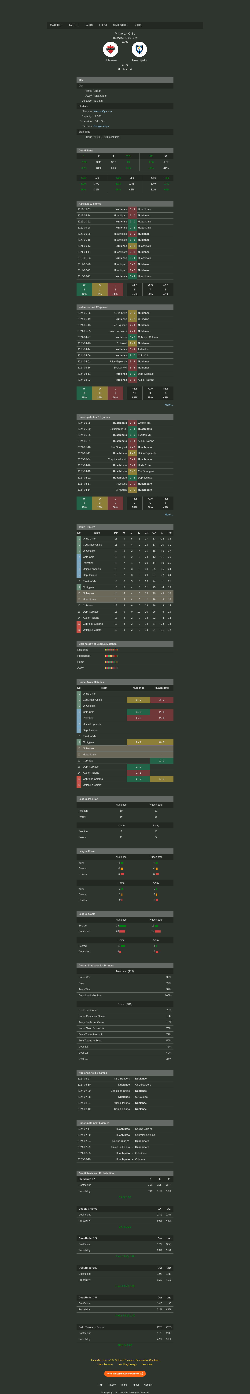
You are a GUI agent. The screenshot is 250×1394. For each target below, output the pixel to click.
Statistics (120, 25)
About (136, 1384)
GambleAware (105, 1364)
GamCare (147, 1364)
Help (100, 1384)
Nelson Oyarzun (103, 111)
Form (103, 25)
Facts (89, 25)
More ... (169, 404)
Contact (148, 1384)
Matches (56, 25)
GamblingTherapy (127, 1364)
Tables (73, 25)
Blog (137, 25)
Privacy (112, 1384)
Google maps (101, 126)
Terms (124, 1384)
